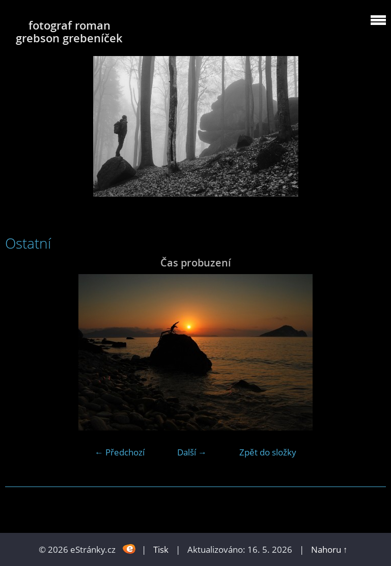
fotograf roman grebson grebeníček (69, 31)
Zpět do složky (267, 452)
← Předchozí (120, 452)
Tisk (161, 549)
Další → (192, 452)
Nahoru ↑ (329, 549)
